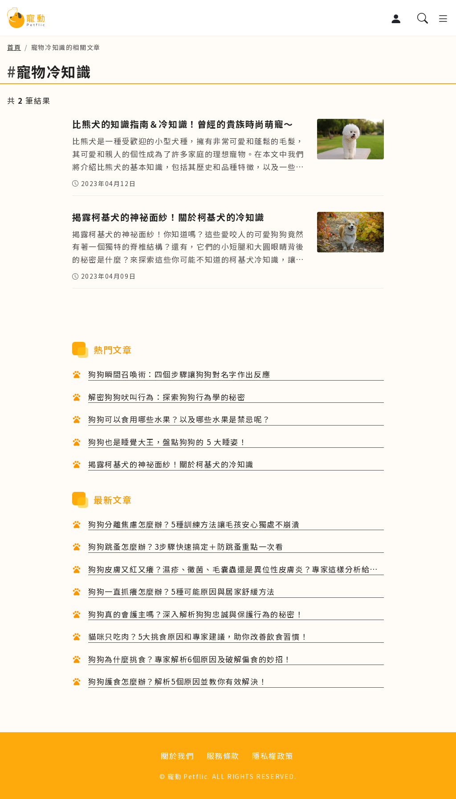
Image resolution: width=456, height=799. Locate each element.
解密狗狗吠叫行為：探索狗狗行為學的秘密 (166, 396)
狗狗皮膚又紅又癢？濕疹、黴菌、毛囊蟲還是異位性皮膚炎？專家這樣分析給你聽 (233, 570)
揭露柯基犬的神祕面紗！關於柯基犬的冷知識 (171, 464)
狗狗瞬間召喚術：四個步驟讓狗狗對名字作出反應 (179, 374)
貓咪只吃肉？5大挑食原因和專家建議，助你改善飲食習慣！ (198, 636)
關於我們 (177, 755)
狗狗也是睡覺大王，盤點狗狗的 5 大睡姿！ (167, 441)
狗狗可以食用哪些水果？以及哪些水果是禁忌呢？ (179, 419)
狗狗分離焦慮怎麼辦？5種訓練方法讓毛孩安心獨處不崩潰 (194, 524)
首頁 (14, 47)
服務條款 (223, 755)
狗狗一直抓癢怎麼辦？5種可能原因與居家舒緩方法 (181, 591)
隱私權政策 (272, 755)
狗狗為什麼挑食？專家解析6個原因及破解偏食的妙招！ (190, 659)
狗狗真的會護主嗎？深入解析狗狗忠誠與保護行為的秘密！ (196, 614)
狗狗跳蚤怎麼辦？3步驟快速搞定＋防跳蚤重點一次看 (185, 546)
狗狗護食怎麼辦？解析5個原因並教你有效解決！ (177, 681)
